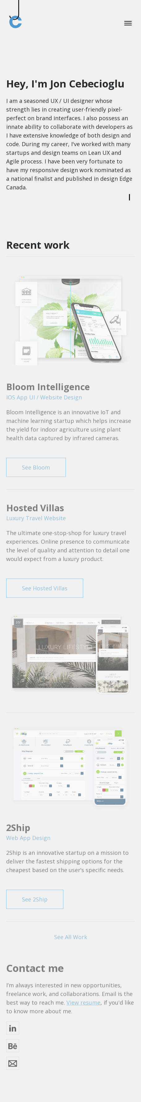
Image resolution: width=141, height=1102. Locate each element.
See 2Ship (35, 897)
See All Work (70, 935)
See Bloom (36, 465)
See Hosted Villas (44, 586)
